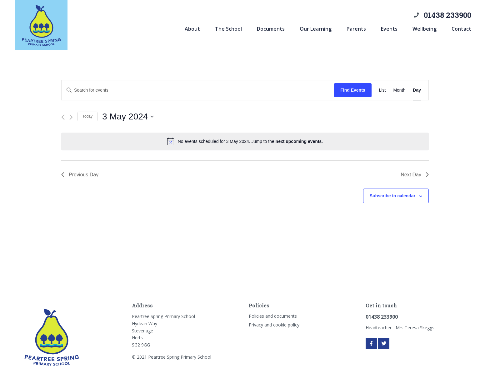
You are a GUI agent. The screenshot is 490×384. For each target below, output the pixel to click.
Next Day (415, 174)
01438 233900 (447, 15)
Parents (356, 28)
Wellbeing (424, 28)
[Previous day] (63, 117)
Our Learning (316, 28)
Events (389, 28)
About (192, 28)
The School (228, 28)
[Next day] (71, 117)
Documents (271, 28)
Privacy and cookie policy (274, 325)
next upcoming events (299, 141)
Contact (461, 28)
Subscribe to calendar (392, 195)
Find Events (352, 90)
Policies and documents (273, 316)
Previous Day (79, 174)
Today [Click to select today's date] (87, 116)
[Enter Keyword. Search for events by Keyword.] (198, 90)
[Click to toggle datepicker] (128, 116)
